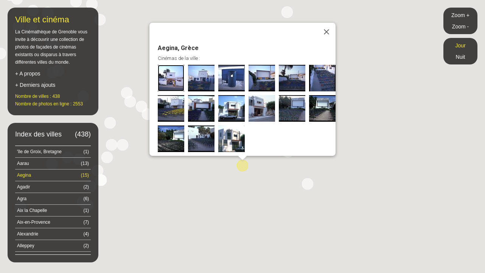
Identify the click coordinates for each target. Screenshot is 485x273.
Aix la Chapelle (53, 210)
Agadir (53, 187)
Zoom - (460, 27)
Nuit (460, 57)
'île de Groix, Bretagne (53, 151)
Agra (53, 198)
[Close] (326, 32)
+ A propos (27, 74)
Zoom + (460, 15)
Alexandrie (53, 234)
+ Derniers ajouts (35, 85)
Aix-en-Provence (53, 222)
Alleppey (53, 245)
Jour (460, 45)
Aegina (53, 175)
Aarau (53, 163)
